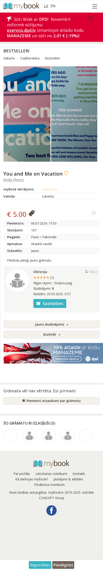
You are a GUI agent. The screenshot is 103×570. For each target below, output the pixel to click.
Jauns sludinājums (51, 324)
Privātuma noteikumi (49, 484)
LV (46, 5)
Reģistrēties (40, 564)
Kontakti (79, 473)
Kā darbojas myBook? (31, 479)
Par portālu (21, 473)
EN (52, 5)
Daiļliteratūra (30, 58)
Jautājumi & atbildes (68, 479)
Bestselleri (52, 58)
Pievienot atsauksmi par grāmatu (51, 401)
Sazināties (49, 303)
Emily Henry (13, 179)
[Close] (90, 18)
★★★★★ (43, 277)
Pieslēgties (63, 564)
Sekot (91, 272)
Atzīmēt (51, 334)
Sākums (9, 58)
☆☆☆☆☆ (50, 189)
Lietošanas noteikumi (51, 473)
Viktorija (40, 272)
